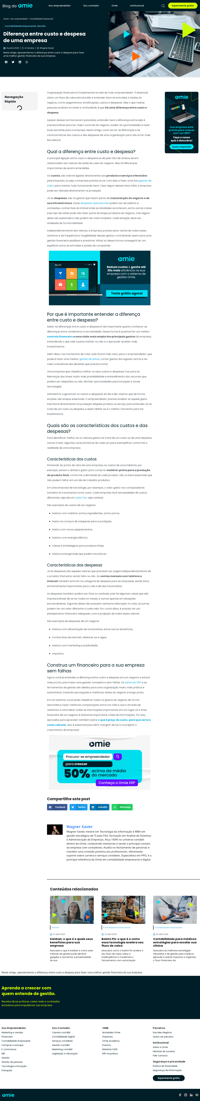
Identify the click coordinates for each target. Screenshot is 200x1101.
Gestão (41, 26)
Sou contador (91, 5)
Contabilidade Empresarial (41, 18)
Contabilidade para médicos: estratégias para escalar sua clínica (175, 942)
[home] (17, 5)
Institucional (137, 5)
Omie (115, 5)
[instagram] (185, 1094)
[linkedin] (191, 1094)
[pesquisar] (163, 5)
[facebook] (180, 1094)
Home (6, 18)
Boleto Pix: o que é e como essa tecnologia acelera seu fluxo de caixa (122, 942)
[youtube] (196, 1094)
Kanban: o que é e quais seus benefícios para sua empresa (71, 942)
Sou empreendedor (60, 5)
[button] (6, 62)
